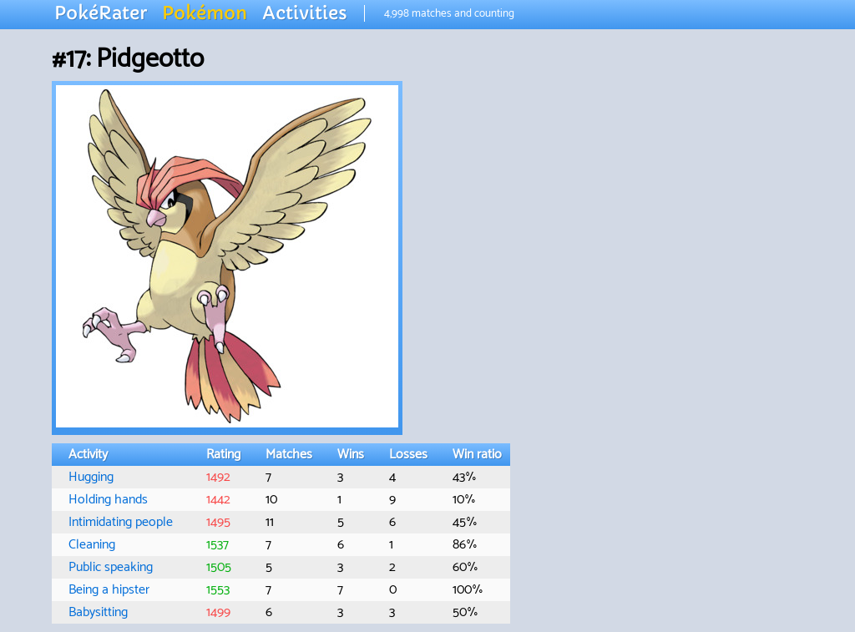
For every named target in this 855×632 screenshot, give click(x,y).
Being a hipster (108, 590)
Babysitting (98, 612)
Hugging (91, 477)
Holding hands (108, 499)
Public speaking (110, 567)
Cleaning (91, 544)
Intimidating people (120, 522)
